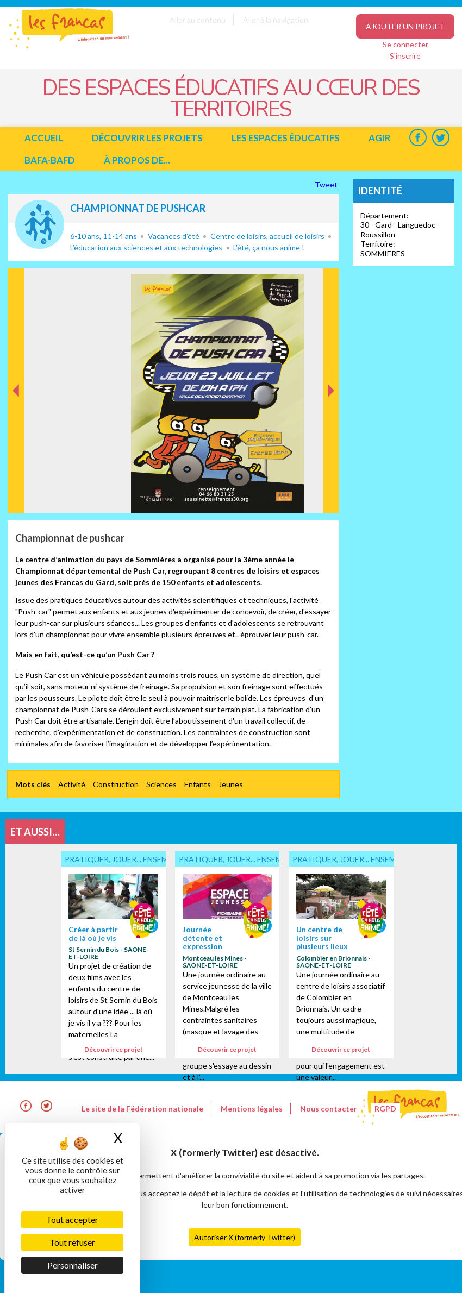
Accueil (43, 137)
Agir (379, 137)
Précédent (16, 496)
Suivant (330, 279)
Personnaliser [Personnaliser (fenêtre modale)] (72, 1265)
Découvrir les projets (147, 137)
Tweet (327, 184)
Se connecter (405, 44)
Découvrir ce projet (113, 1049)
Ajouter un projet (405, 26)
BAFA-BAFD (49, 160)
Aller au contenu (198, 19)
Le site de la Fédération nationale (142, 1108)
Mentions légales (252, 1108)
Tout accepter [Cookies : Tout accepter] (72, 1219)
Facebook (417, 138)
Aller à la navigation (275, 19)
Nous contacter (328, 1108)
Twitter (440, 138)
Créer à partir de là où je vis (93, 933)
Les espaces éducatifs (286, 137)
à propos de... (137, 160)
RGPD (385, 1108)
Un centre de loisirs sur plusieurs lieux (322, 938)
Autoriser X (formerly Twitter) (244, 1237)
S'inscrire (405, 55)
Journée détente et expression (202, 938)
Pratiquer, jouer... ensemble (39, 224)
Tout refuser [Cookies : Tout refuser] (72, 1242)
